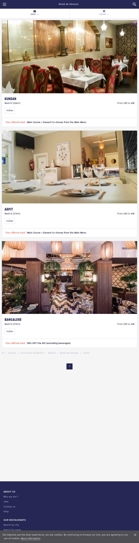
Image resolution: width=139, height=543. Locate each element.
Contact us (9, 506)
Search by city (11, 525)
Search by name (12, 530)
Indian (9, 110)
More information (30, 538)
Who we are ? (10, 497)
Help (6, 511)
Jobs (5, 501)
